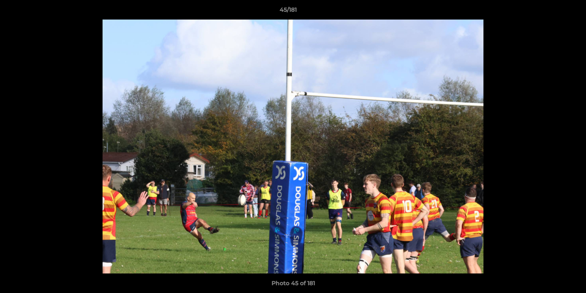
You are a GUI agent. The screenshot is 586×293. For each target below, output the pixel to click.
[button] (552, 11)
